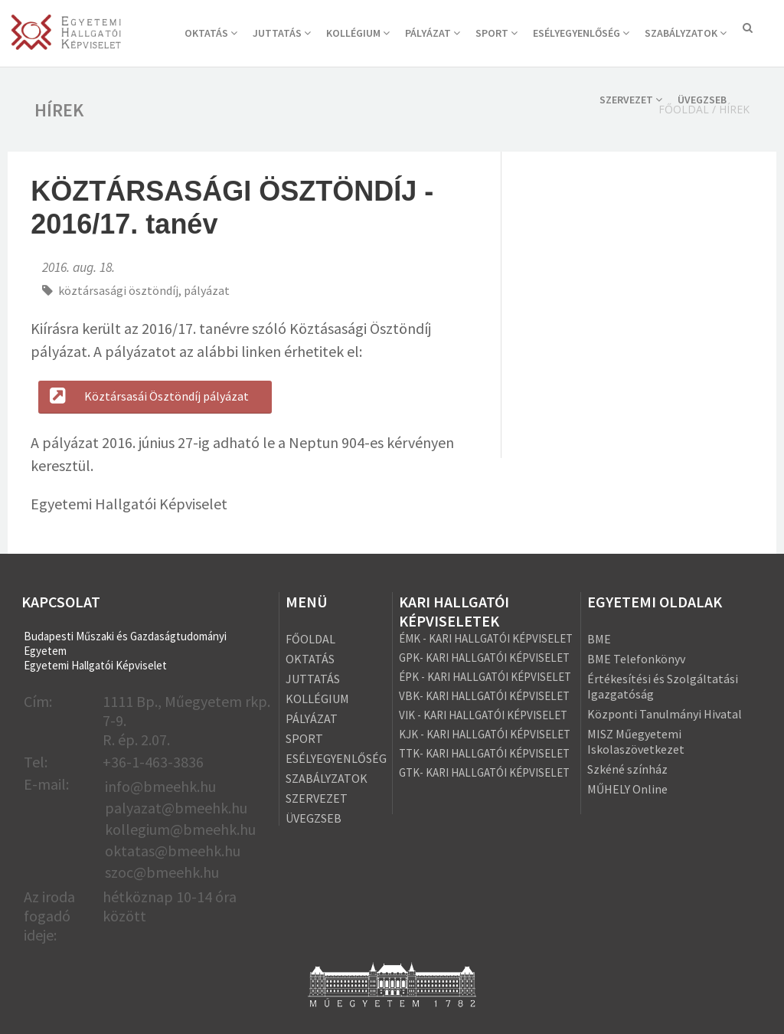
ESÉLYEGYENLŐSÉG (581, 33)
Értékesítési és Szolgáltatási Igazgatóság (662, 686)
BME (599, 638)
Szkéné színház (627, 769)
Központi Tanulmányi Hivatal (664, 714)
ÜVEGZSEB (702, 99)
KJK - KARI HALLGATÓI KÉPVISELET (484, 734)
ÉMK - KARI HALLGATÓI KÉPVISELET (486, 638)
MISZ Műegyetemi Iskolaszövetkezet (635, 741)
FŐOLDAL (310, 638)
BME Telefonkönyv (636, 658)
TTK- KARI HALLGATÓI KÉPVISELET (484, 753)
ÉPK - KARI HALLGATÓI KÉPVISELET (485, 676)
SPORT (496, 33)
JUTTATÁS (282, 33)
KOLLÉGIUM (358, 33)
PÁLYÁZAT (432, 33)
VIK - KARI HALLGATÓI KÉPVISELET (483, 715)
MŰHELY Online (627, 789)
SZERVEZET (630, 99)
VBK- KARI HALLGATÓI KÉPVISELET (484, 696)
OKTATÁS (211, 33)
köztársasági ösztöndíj (118, 290)
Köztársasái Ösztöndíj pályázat (147, 396)
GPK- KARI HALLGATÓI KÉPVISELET (484, 657)
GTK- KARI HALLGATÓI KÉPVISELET (484, 772)
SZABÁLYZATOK (686, 33)
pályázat (207, 290)
